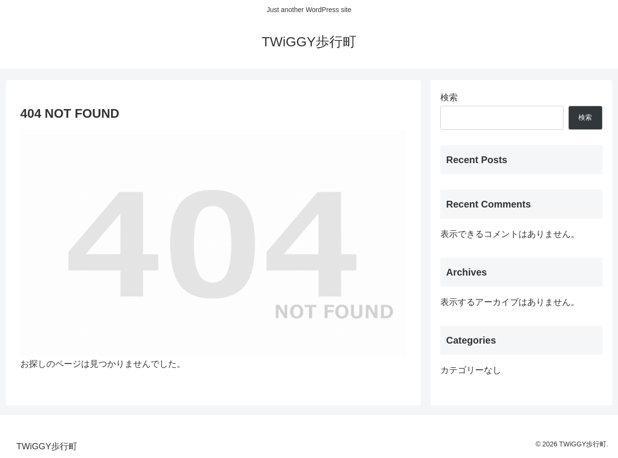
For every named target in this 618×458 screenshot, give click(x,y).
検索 (449, 97)
